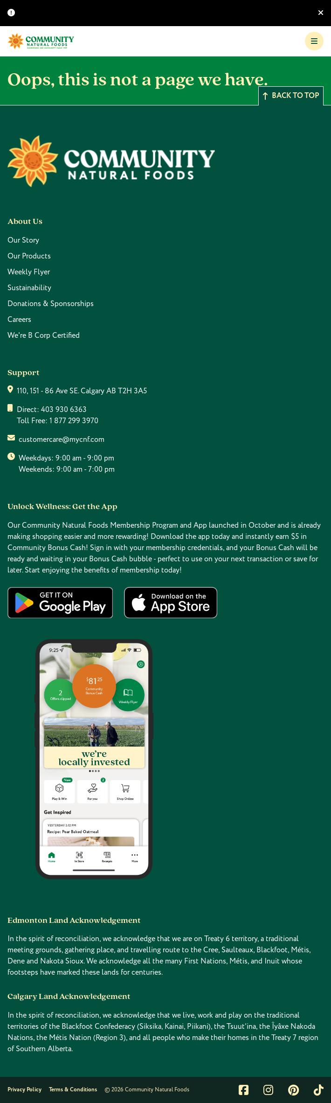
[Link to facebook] (243, 1090)
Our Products (29, 256)
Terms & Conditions (73, 1090)
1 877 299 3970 (73, 421)
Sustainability (29, 288)
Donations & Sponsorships (50, 304)
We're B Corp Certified (43, 335)
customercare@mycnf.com (61, 439)
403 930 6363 (64, 410)
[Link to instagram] (268, 1090)
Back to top (290, 96)
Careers (19, 319)
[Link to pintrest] (293, 1090)
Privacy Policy (24, 1090)
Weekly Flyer (28, 272)
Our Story (23, 240)
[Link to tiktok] (319, 1090)
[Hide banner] (321, 13)
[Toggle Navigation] (314, 41)
